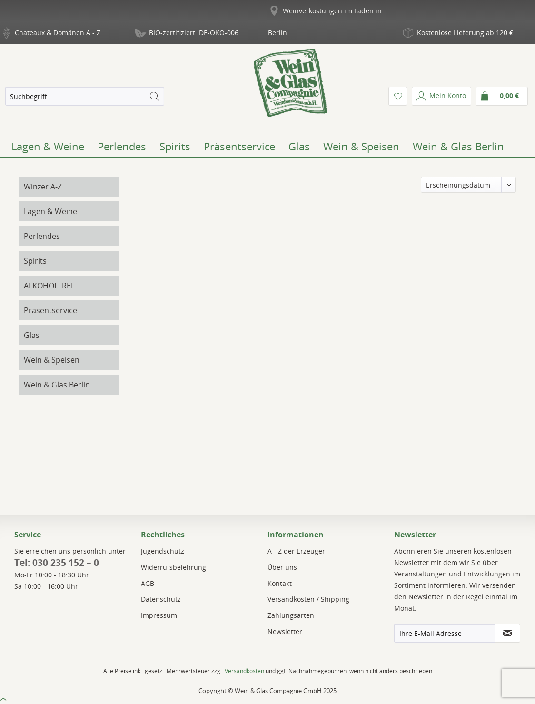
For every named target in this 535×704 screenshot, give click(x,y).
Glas (32, 335)
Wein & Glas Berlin (57, 384)
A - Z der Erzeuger (296, 550)
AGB (147, 583)
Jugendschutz (162, 550)
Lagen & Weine (50, 211)
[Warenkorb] (502, 96)
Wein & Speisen (51, 360)
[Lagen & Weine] (48, 146)
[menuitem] (84, 96)
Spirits (35, 261)
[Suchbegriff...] (84, 96)
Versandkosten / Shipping (308, 599)
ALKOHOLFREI (48, 285)
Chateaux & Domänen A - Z (57, 32)
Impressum (159, 615)
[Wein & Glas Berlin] (458, 146)
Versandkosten (244, 671)
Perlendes (42, 236)
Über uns (282, 567)
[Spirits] (175, 146)
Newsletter (285, 631)
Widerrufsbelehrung (173, 567)
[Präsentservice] (239, 146)
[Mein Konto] (441, 96)
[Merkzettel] (397, 96)
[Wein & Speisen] (361, 146)
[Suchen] (154, 96)
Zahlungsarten (291, 615)
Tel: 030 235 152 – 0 (56, 562)
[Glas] (299, 146)
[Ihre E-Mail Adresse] (444, 633)
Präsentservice (50, 310)
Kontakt (280, 583)
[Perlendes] (122, 146)
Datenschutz (161, 599)
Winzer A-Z (43, 186)
